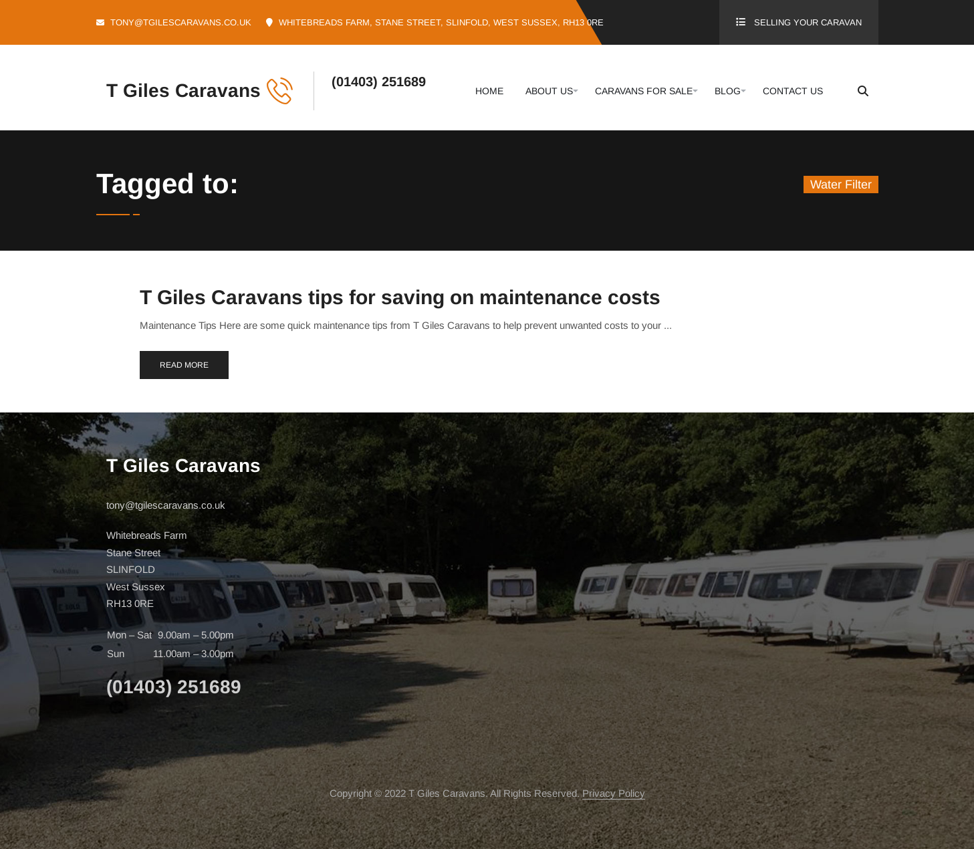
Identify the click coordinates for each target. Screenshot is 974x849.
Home (489, 91)
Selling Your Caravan (808, 22)
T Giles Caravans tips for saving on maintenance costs (400, 297)
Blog (728, 91)
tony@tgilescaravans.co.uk (180, 22)
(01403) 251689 (379, 81)
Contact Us (793, 91)
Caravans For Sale (644, 91)
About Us (549, 91)
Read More (184, 365)
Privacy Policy (613, 793)
